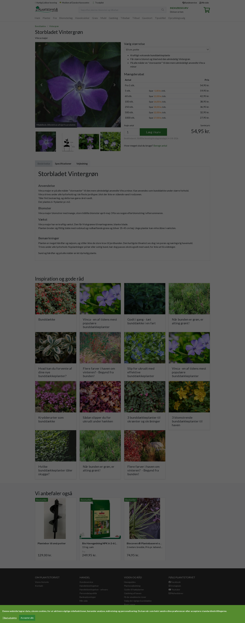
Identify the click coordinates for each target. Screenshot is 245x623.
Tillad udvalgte (9, 617)
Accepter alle (27, 617)
